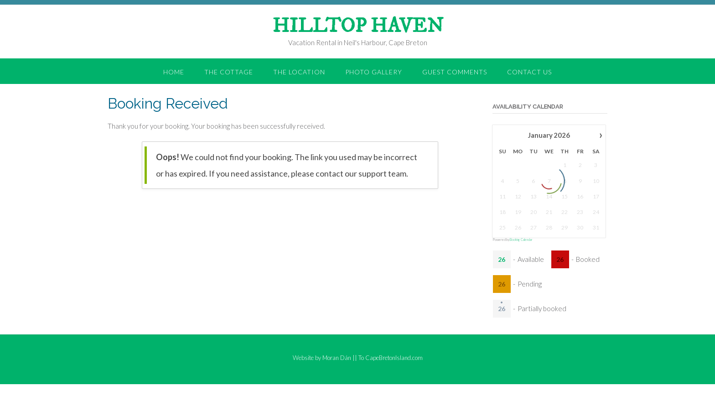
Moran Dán (336, 357)
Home (173, 72)
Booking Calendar (521, 239)
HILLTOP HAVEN (357, 26)
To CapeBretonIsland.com (390, 357)
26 (501, 259)
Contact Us (529, 72)
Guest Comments (454, 72)
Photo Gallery (373, 72)
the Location (299, 72)
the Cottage (228, 72)
